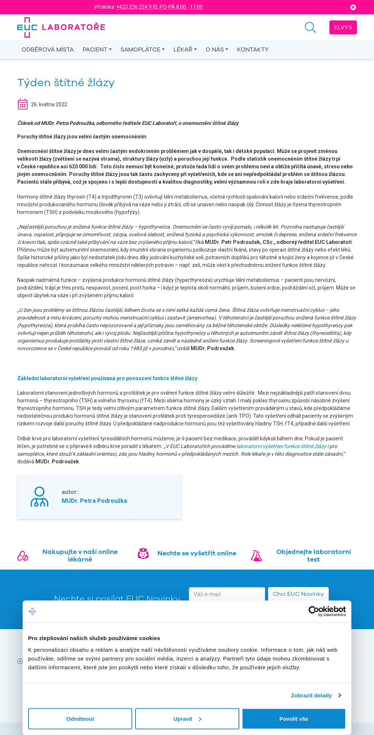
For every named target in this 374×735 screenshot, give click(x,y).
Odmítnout (80, 718)
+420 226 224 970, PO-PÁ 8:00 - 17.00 (159, 7)
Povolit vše (293, 718)
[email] (227, 594)
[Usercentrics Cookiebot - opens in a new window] (314, 611)
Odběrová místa (48, 50)
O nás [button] (215, 50)
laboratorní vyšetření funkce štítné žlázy (280, 446)
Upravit (187, 718)
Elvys (343, 27)
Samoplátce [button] (140, 50)
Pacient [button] (95, 50)
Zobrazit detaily (311, 695)
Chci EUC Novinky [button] (298, 594)
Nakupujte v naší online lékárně (80, 555)
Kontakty (253, 50)
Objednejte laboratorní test (313, 555)
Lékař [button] (182, 50)
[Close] (353, 7)
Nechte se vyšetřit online (196, 553)
